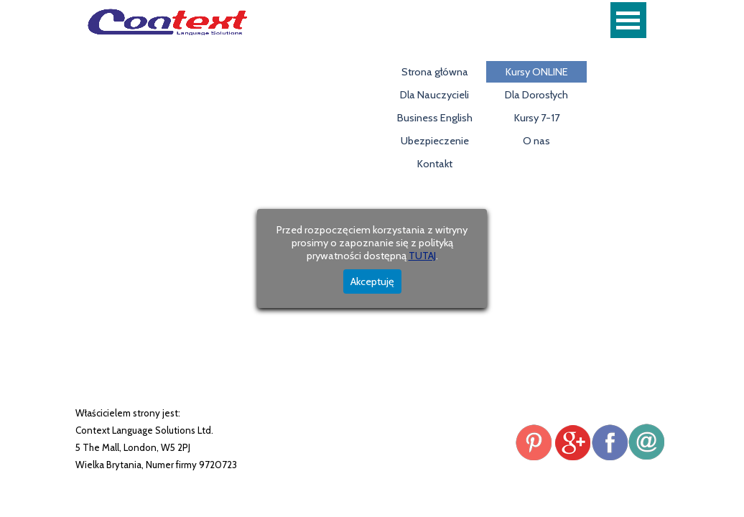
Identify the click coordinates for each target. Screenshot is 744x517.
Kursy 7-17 (536, 117)
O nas (536, 140)
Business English (435, 117)
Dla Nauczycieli (434, 94)
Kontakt (434, 163)
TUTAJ (422, 255)
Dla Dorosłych (536, 94)
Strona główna (434, 71)
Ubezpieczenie (435, 140)
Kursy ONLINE (537, 71)
